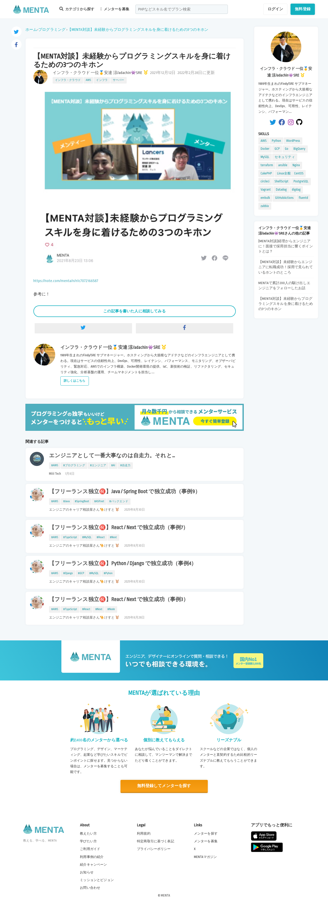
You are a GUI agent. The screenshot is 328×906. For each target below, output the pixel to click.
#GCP (81, 573)
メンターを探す (206, 833)
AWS (88, 80)
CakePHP (266, 173)
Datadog (281, 189)
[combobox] (181, 9)
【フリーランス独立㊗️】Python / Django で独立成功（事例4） (123, 563)
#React (101, 537)
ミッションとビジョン (97, 880)
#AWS (54, 465)
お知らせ (86, 872)
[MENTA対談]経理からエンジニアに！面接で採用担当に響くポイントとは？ (285, 246)
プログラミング (51, 29)
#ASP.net (99, 501)
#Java (66, 501)
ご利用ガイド (90, 849)
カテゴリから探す (76, 9)
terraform (267, 165)
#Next (113, 537)
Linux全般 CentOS (290, 173)
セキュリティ (285, 157)
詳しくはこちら (75, 380)
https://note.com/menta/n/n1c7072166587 (65, 281)
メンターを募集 (114, 9)
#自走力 (125, 465)
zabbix (265, 206)
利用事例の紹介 (92, 857)
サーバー (118, 80)
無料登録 (303, 9)
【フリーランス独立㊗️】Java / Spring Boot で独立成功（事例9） (124, 491)
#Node (111, 609)
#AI (113, 465)
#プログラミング (74, 465)
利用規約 (144, 833)
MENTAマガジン (205, 857)
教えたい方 (88, 833)
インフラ (102, 80)
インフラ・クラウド (68, 80)
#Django (68, 573)
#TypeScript (70, 537)
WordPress (293, 141)
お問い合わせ (90, 888)
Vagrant (266, 189)
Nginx (296, 165)
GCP (277, 149)
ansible (282, 165)
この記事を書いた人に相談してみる (134, 311)
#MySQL (86, 537)
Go (286, 149)
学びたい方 (88, 841)
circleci (265, 181)
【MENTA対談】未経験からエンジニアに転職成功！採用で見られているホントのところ (285, 267)
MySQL (265, 157)
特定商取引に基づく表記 (155, 841)
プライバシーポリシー (154, 849)
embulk (265, 198)
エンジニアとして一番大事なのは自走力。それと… (112, 456)
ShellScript (281, 181)
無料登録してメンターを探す (164, 786)
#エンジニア (98, 465)
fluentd (303, 198)
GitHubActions (284, 198)
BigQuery (299, 149)
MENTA (165, 895)
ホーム (31, 29)
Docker (265, 149)
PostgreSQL (301, 181)
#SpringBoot (82, 501)
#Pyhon (108, 573)
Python (276, 141)
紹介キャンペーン (93, 864)
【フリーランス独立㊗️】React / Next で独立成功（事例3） (119, 599)
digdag (296, 189)
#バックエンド (118, 501)
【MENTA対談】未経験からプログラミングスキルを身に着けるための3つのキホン (138, 29)
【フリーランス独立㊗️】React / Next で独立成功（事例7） (119, 527)
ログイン (275, 9)
